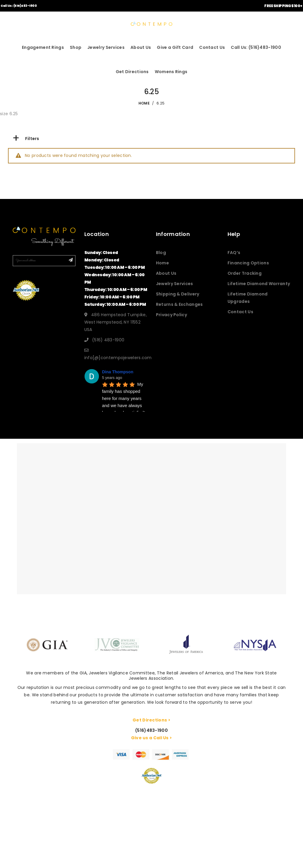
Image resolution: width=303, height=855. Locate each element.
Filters (25, 139)
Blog (161, 252)
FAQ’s (234, 252)
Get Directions (132, 72)
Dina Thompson (117, 371)
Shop (75, 47)
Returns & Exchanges (179, 304)
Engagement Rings (43, 47)
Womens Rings (171, 72)
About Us (140, 47)
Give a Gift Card (175, 47)
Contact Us (212, 47)
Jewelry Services (106, 47)
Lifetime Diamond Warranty (259, 284)
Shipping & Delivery (177, 294)
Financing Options (248, 263)
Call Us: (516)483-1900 (19, 6)
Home (162, 263)
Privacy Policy (171, 315)
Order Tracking (245, 273)
